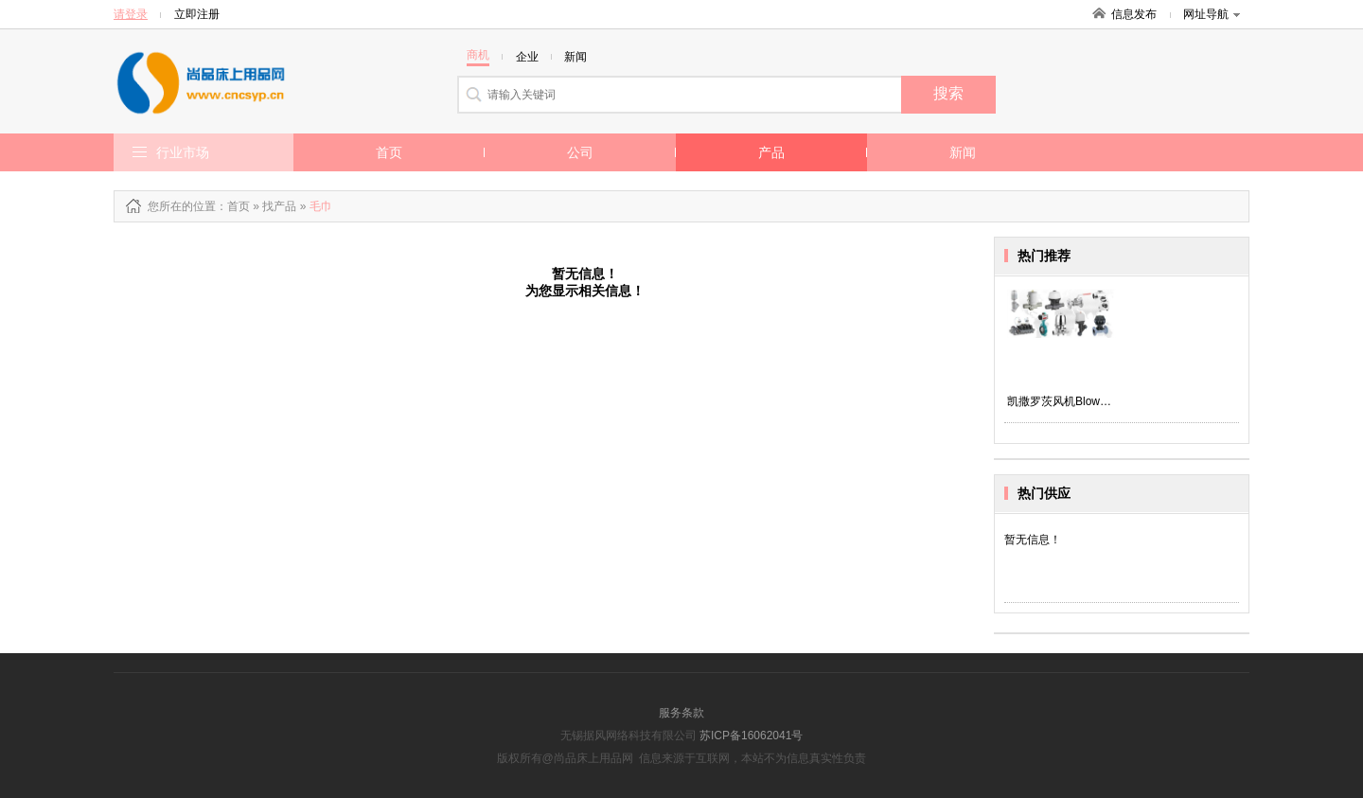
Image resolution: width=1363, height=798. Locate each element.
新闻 (962, 152)
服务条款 (681, 712)
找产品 (279, 206)
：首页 (233, 206)
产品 (771, 152)
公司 (580, 152)
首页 (389, 152)
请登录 (131, 14)
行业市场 (182, 152)
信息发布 (1134, 14)
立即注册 (197, 14)
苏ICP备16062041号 (751, 735)
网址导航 (1211, 14)
